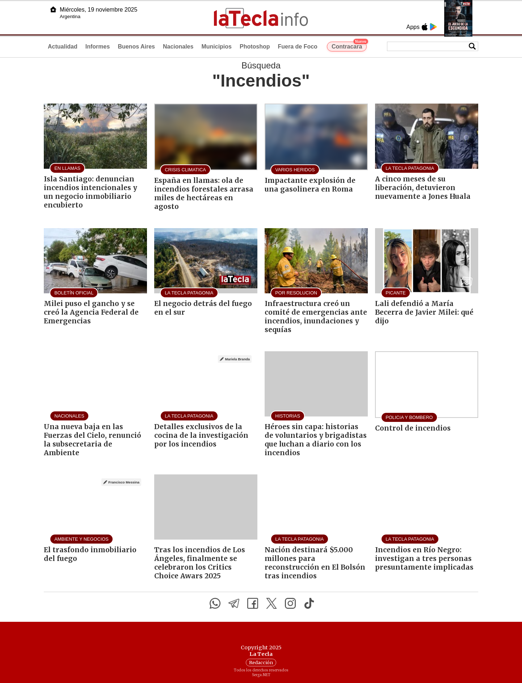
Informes (97, 46)
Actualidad (62, 46)
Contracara (349, 46)
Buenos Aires (136, 46)
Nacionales (178, 46)
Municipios (216, 46)
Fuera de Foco (297, 46)
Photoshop (255, 46)
